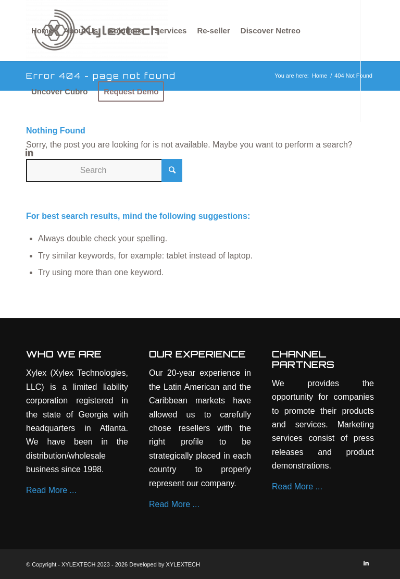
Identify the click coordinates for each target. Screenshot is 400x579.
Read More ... (51, 490)
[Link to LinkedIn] (29, 152)
